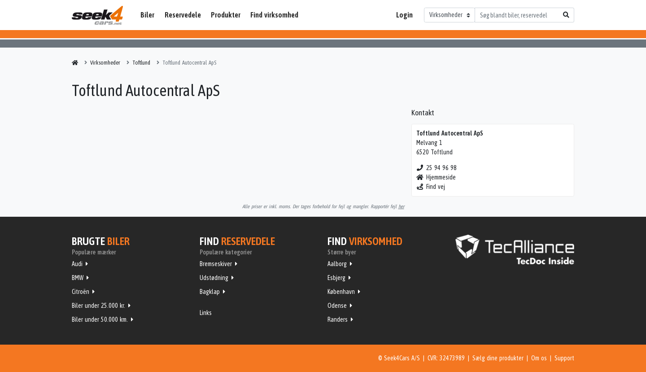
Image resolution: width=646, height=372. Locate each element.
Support (564, 358)
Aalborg (337, 263)
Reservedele (183, 14)
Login (404, 14)
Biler (147, 14)
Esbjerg (336, 277)
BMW (77, 277)
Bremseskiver (216, 263)
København (341, 291)
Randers (337, 319)
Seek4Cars (97, 15)
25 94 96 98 (436, 167)
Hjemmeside (436, 177)
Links (206, 312)
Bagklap (210, 291)
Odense (337, 305)
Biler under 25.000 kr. (98, 305)
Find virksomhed (274, 14)
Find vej (430, 186)
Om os (539, 358)
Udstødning (214, 277)
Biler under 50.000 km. (100, 319)
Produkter (225, 14)
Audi (77, 263)
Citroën (80, 291)
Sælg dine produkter (498, 358)
